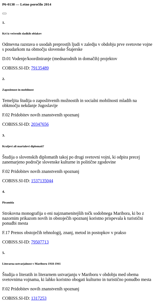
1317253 (38, 298)
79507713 (40, 242)
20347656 (40, 124)
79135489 (40, 68)
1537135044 (42, 180)
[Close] (4, 13)
